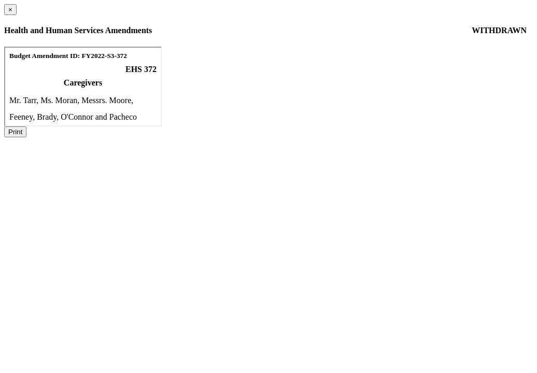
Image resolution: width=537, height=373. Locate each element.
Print (15, 132)
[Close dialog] (10, 9)
